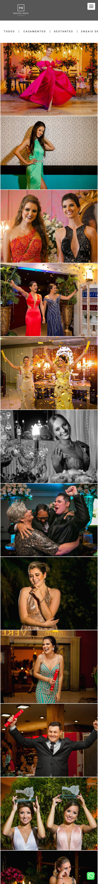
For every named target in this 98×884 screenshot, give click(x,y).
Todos (9, 31)
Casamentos (34, 31)
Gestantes (63, 31)
